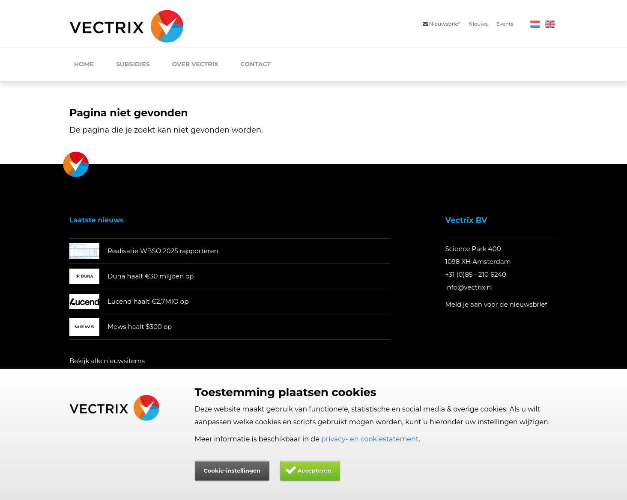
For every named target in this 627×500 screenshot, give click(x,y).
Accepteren (314, 470)
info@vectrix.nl (469, 287)
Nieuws (478, 24)
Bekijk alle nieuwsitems (107, 361)
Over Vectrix (195, 64)
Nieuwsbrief (441, 24)
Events (505, 24)
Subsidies (133, 64)
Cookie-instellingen (232, 470)
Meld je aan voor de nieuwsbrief (496, 304)
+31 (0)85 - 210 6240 (476, 274)
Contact (256, 64)
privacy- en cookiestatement (370, 439)
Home (84, 64)
